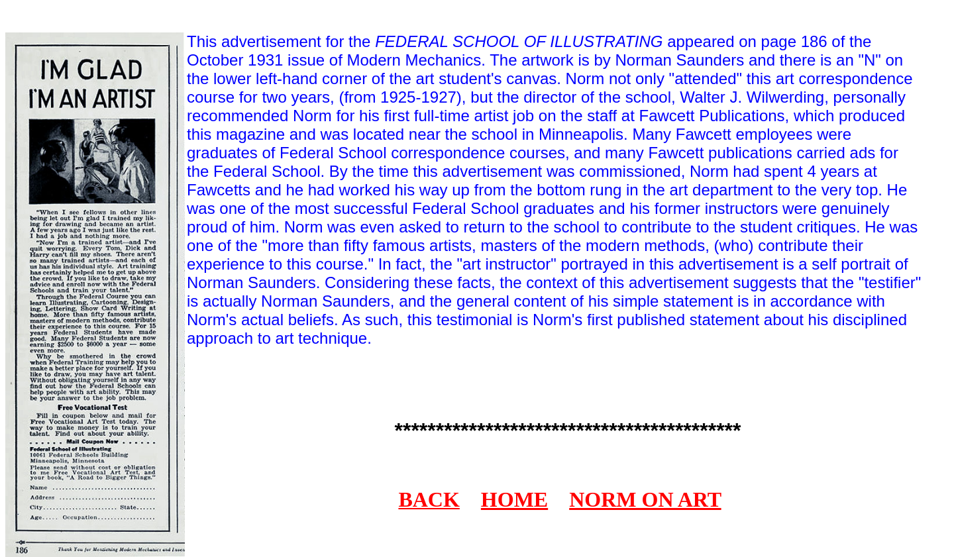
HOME (514, 499)
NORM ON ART (645, 499)
